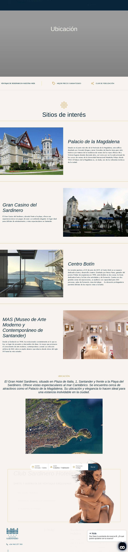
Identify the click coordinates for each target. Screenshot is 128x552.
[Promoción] (81, 509)
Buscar (93, 508)
